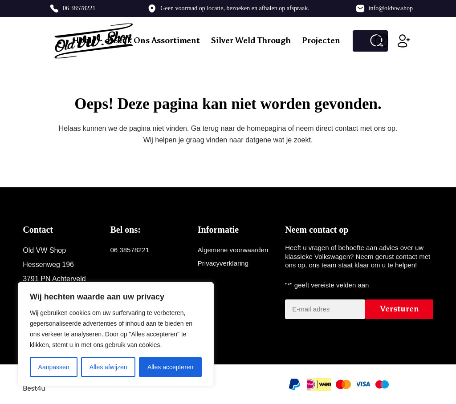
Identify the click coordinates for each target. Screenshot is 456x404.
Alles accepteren (170, 367)
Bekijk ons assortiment (153, 40)
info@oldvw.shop (391, 8)
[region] (116, 334)
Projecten (321, 40)
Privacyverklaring (223, 263)
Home (84, 40)
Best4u (34, 388)
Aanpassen (53, 367)
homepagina (266, 128)
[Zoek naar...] (359, 41)
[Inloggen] (404, 41)
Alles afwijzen (108, 367)
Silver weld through (251, 40)
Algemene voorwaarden (233, 250)
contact (346, 128)
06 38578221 (79, 8)
